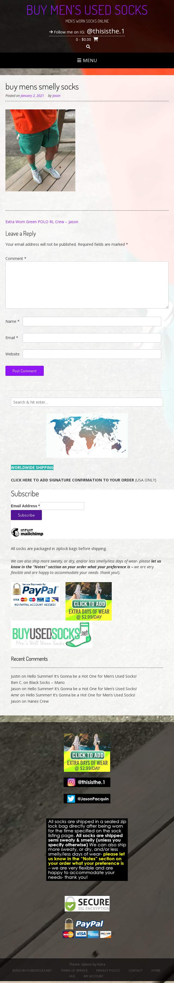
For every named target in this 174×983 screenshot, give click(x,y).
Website (12, 354)
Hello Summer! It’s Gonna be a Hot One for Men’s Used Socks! (81, 676)
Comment (15, 258)
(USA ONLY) (83, 480)
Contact (136, 970)
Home (155, 970)
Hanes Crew (38, 701)
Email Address (25, 506)
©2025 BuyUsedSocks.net (32, 970)
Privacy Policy (108, 970)
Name (12, 321)
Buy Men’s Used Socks (87, 9)
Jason (56, 95)
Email (11, 337)
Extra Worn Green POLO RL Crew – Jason (41, 221)
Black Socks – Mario (47, 682)
